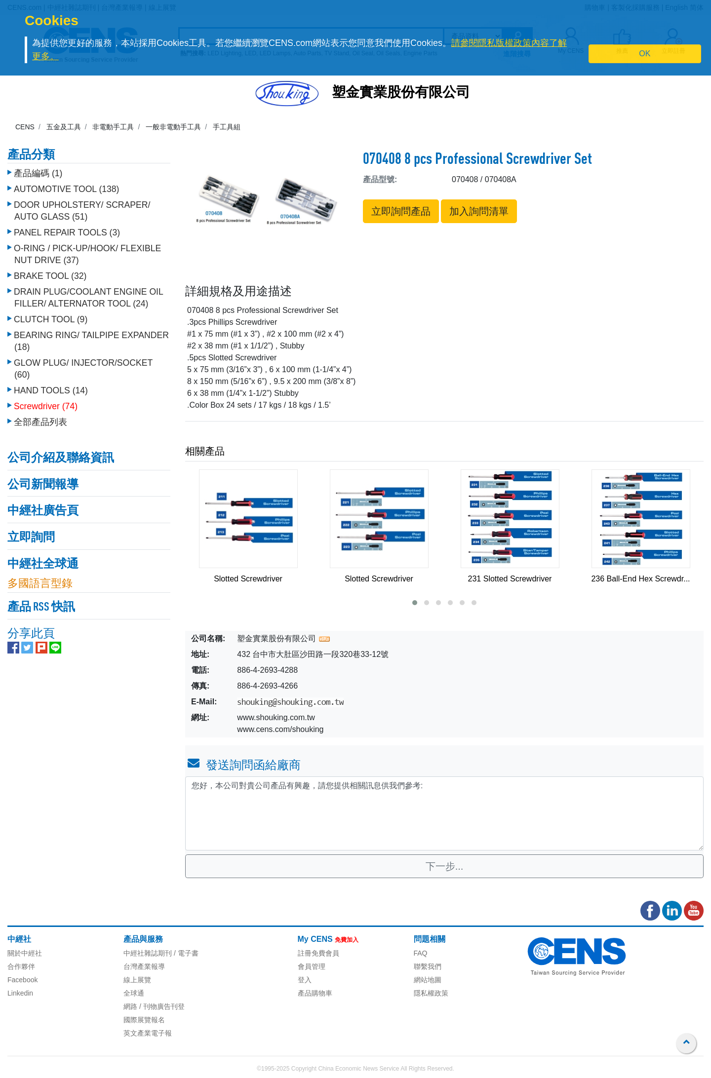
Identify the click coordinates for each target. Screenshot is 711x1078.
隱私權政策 (431, 993)
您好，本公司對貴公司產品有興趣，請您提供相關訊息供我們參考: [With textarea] (444, 813)
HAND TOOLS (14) (51, 388)
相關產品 (205, 451)
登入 (305, 980)
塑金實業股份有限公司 (401, 93)
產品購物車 (315, 993)
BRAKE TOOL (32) (50, 273)
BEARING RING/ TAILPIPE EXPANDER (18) (91, 338)
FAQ (421, 953)
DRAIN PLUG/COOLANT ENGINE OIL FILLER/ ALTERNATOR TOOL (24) (88, 295)
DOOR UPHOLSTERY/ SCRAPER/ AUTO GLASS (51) (82, 208)
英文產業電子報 (147, 1033)
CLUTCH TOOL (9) (50, 317)
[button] (415, 603)
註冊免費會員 (318, 953)
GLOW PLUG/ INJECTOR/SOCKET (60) (83, 366)
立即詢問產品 (401, 211)
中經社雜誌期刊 (147, 953)
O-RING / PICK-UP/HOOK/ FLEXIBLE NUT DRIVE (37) (87, 252)
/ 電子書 (185, 953)
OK (644, 53)
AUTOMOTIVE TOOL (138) (66, 187)
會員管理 (311, 966)
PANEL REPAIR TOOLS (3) (67, 230)
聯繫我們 (427, 966)
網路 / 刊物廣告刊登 (154, 1006)
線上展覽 (137, 980)
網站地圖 (427, 980)
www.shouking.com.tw (276, 717)
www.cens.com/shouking (280, 729)
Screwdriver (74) (46, 404)
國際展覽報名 (144, 1020)
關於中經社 (24, 953)
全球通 (133, 993)
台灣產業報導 (144, 966)
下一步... (445, 866)
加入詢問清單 (479, 211)
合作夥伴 (21, 966)
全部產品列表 (40, 419)
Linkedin (20, 993)
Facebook (22, 980)
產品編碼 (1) (38, 171)
